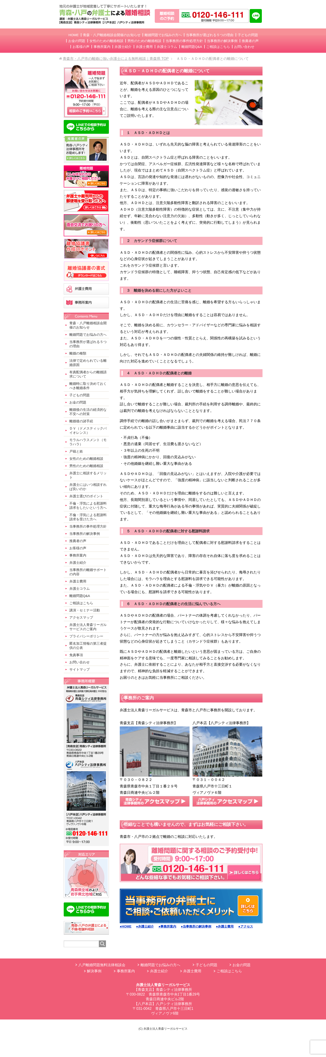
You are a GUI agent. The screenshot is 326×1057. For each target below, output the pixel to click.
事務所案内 (126, 971)
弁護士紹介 (159, 971)
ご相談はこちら (229, 971)
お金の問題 (241, 965)
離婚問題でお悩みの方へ (160, 965)
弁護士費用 (192, 971)
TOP (116, 59)
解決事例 (94, 971)
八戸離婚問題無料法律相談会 (101, 965)
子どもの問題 (206, 965)
